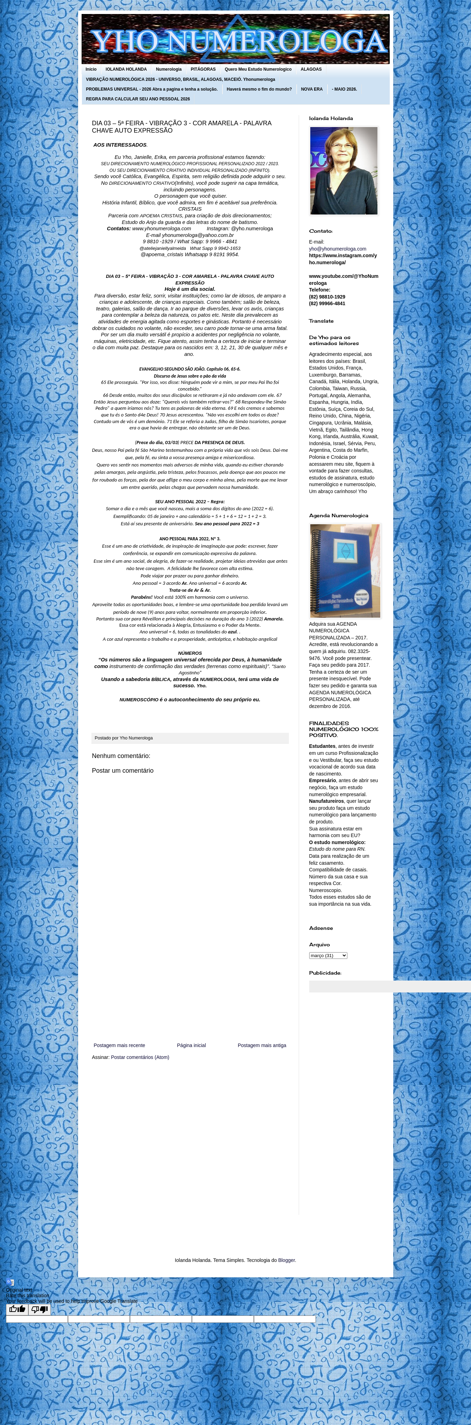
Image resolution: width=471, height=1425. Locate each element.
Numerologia (168, 69)
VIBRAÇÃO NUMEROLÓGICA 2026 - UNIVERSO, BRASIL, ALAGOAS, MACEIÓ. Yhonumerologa (180, 79)
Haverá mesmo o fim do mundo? (259, 89)
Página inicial (191, 1045)
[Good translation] (17, 1309)
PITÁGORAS (203, 69)
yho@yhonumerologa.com (338, 249)
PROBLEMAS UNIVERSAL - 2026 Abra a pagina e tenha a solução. (152, 89)
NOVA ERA (312, 89)
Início (91, 69)
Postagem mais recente (119, 1045)
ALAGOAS (311, 69)
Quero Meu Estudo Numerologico (258, 69)
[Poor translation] (39, 1309)
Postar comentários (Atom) (140, 1057)
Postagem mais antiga (262, 1045)
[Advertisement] (190, 983)
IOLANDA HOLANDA (126, 69)
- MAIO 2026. (344, 89)
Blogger (286, 1260)
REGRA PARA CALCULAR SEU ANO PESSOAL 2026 (138, 99)
